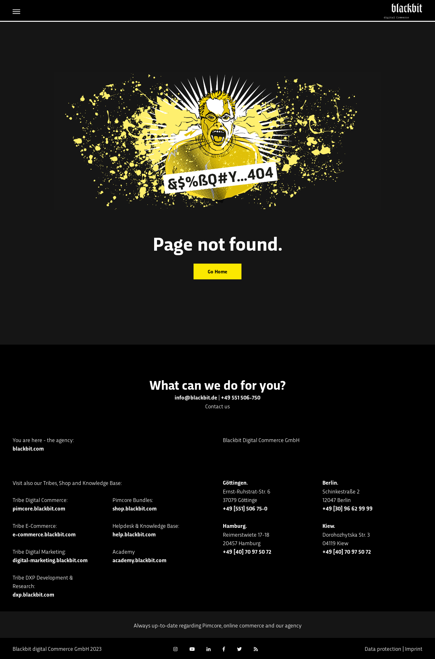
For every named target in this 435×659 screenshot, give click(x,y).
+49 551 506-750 (240, 397)
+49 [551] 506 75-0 (245, 508)
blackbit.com (28, 448)
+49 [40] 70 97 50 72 (247, 551)
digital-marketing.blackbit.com (50, 560)
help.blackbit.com (134, 534)
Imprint (413, 648)
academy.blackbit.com (139, 560)
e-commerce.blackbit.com (44, 534)
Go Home (217, 271)
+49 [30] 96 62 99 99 (347, 508)
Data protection (383, 648)
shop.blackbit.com (135, 508)
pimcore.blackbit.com (39, 508)
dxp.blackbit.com (33, 594)
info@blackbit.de (196, 397)
